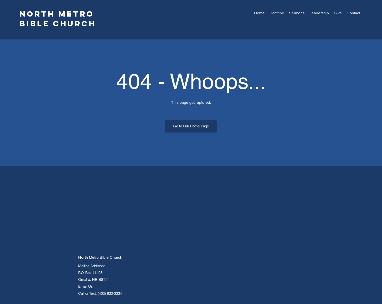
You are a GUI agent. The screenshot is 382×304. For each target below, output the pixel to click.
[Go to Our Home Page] (191, 126)
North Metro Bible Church (57, 18)
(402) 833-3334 (110, 293)
